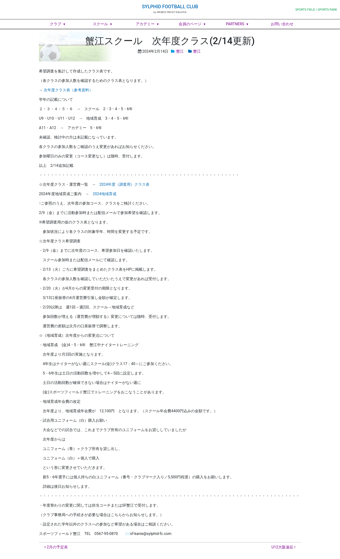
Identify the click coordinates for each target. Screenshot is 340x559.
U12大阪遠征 (284, 547)
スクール (100, 24)
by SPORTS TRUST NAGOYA (170, 12)
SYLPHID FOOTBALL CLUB (170, 6)
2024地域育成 (104, 194)
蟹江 (180, 51)
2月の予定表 (56, 547)
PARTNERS (235, 24)
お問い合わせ (282, 24)
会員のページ (190, 24)
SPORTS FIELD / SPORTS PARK (316, 9)
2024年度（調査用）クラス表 (124, 184)
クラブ (55, 24)
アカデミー (145, 24)
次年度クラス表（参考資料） (68, 90)
